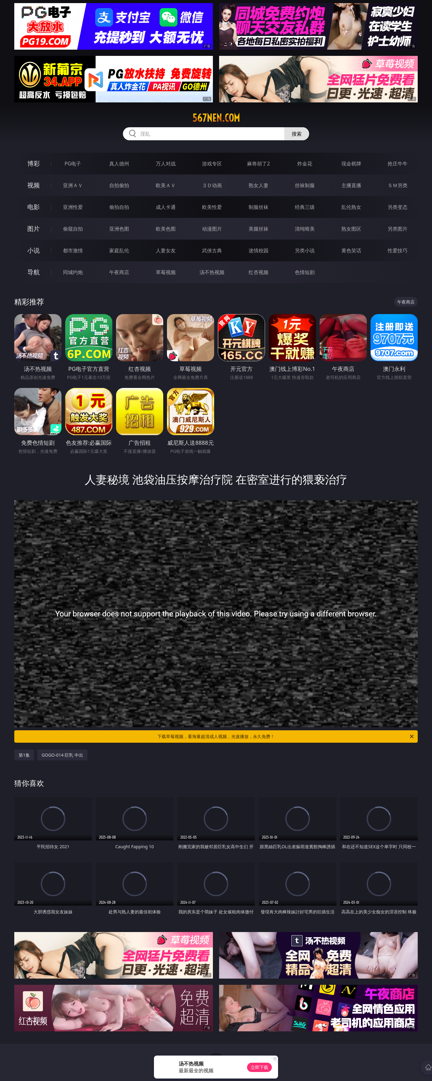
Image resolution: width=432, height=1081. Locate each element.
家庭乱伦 (119, 250)
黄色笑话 (351, 250)
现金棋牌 (351, 163)
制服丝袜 (258, 207)
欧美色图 (166, 228)
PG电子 (73, 163)
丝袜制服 (305, 185)
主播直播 (351, 185)
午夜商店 (119, 272)
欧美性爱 (212, 207)
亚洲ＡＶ (73, 185)
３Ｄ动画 (212, 185)
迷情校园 (258, 250)
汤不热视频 (212, 272)
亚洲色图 (119, 228)
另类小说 (305, 250)
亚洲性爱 (73, 207)
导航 (33, 272)
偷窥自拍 (73, 228)
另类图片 (397, 228)
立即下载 (259, 1067)
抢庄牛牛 (397, 163)
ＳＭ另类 (397, 185)
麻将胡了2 (258, 163)
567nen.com (216, 118)
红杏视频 (258, 272)
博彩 (33, 163)
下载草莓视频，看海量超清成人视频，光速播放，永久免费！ (286, 736)
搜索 (297, 133)
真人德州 (119, 163)
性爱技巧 (397, 250)
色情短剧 (305, 272)
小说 (33, 250)
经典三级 (305, 207)
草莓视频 (166, 272)
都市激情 (73, 250)
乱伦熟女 (351, 207)
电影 (33, 207)
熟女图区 (351, 228)
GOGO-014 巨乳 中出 (62, 755)
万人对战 (166, 163)
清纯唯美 (305, 228)
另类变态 (397, 207)
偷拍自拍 (119, 207)
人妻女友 (166, 250)
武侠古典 (212, 250)
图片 (33, 228)
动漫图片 (212, 228)
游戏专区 (212, 163)
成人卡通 (166, 207)
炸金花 (304, 163)
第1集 (24, 755)
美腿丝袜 (258, 228)
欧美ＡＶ (166, 185)
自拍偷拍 (119, 185)
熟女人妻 (258, 185)
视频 (33, 185)
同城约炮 (73, 272)
